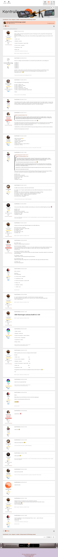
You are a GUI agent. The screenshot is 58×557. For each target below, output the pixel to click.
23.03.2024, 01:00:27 (20, 266)
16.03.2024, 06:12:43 (20, 56)
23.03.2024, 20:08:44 (20, 292)
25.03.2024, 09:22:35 (20, 390)
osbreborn (10, 214)
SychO (32, 555)
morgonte (9, 187)
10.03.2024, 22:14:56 (19, 29)
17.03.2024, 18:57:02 (20, 77)
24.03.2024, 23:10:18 (20, 348)
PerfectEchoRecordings (8, 61)
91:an (9, 101)
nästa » (53, 21)
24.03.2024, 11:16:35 (20, 309)
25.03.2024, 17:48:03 (20, 451)
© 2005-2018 (31, 554)
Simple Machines (33, 552)
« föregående (49, 21)
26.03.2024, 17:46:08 (20, 513)
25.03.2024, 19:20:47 (20, 467)
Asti (8, 21)
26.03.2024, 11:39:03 (20, 496)
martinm (9, 205)
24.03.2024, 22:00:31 (20, 326)
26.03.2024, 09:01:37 (20, 480)
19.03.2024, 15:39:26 (20, 133)
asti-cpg (10, 42)
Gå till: (45, 535)
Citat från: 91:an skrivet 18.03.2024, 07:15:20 (21, 113)
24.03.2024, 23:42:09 (20, 377)
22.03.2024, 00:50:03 (20, 238)
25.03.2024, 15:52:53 (20, 424)
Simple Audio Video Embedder (29, 553)
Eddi (9, 330)
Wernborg (9, 114)
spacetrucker (8, 81)
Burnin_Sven (8, 487)
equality (8, 138)
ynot (9, 270)
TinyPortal (27, 554)
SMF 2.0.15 (23, 552)
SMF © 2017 (28, 552)
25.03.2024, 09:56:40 (20, 408)
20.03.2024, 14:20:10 (20, 183)
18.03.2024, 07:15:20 (20, 97)
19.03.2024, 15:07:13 (20, 110)
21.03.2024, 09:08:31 (20, 201)
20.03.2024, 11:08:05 (20, 150)
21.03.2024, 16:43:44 (20, 220)
